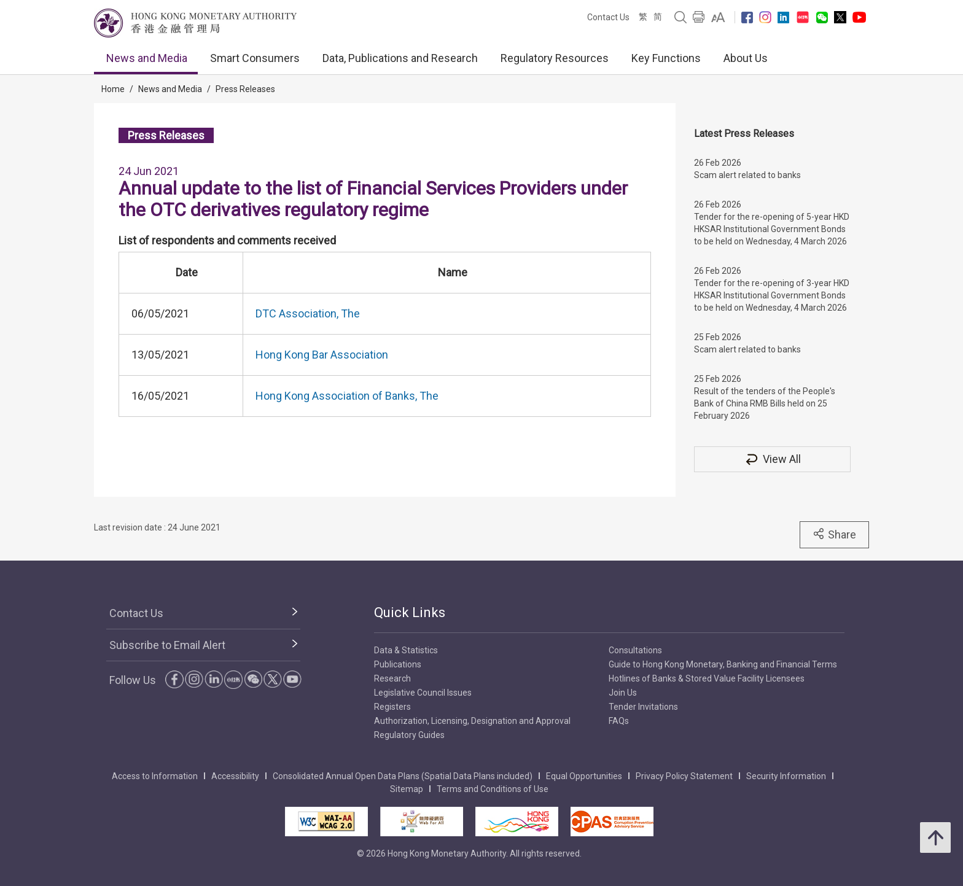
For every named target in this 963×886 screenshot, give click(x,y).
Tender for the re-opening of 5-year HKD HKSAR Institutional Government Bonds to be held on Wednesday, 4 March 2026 (771, 229)
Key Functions (666, 58)
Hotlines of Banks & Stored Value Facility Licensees (707, 678)
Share (834, 534)
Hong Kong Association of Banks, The (347, 395)
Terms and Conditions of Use (492, 789)
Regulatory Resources (555, 58)
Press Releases (245, 89)
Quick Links (409, 612)
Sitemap (406, 789)
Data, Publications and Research (400, 58)
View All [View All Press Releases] (772, 459)
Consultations (635, 650)
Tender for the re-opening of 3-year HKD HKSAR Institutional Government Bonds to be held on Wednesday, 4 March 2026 (771, 295)
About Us (745, 58)
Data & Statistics (406, 650)
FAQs (619, 721)
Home (113, 89)
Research (392, 678)
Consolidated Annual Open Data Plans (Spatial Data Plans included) (402, 776)
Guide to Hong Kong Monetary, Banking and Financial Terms (723, 664)
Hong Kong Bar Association (321, 354)
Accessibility (235, 776)
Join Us (623, 693)
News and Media (146, 58)
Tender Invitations (643, 707)
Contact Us (608, 17)
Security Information (786, 776)
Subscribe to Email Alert (167, 645)
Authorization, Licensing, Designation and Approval (472, 721)
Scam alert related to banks (747, 175)
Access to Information (155, 776)
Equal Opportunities (584, 776)
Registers (392, 707)
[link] (718, 17)
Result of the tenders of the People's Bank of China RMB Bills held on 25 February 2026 (764, 403)
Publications (397, 664)
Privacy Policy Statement (684, 776)
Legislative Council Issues (423, 693)
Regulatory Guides (409, 735)
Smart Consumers (255, 58)
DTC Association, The (307, 313)
